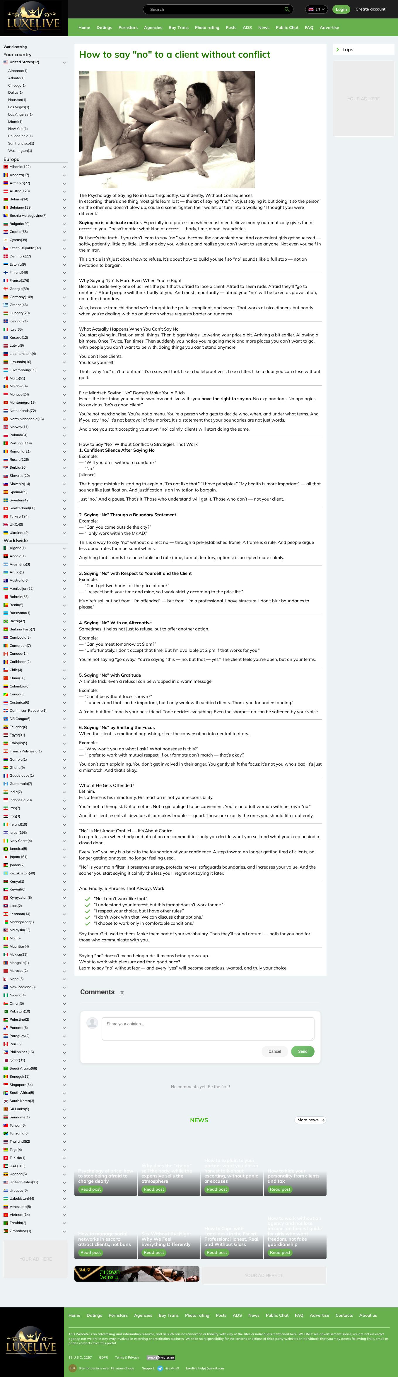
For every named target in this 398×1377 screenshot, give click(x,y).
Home (84, 27)
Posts (231, 27)
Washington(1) (20, 150)
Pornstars (128, 27)
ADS (247, 27)
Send (303, 1051)
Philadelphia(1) (20, 136)
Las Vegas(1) (18, 107)
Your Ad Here (36, 1259)
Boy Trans (179, 27)
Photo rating (207, 27)
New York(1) (18, 128)
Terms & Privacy (127, 1357)
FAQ (309, 27)
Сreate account (370, 9)
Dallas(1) (15, 92)
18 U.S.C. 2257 (80, 1357)
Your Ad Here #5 (264, 1275)
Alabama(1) (18, 70)
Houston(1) (17, 99)
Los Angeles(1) (20, 114)
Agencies (153, 27)
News (263, 27)
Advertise (329, 27)
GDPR (103, 1357)
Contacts (344, 1315)
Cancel (275, 1051)
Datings (104, 27)
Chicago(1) (17, 85)
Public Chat (287, 27)
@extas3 (168, 1368)
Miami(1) (15, 121)
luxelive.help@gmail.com (205, 1368)
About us (368, 1315)
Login (341, 9)
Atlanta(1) (16, 78)
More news (311, 1119)
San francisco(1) (21, 143)
